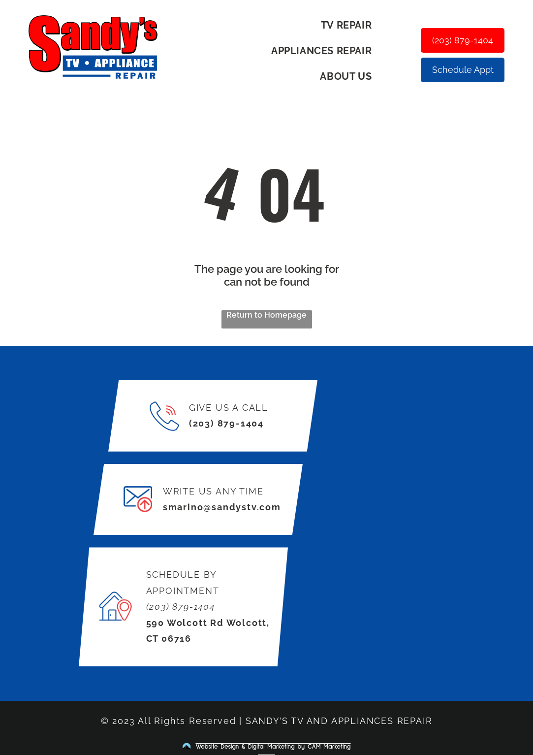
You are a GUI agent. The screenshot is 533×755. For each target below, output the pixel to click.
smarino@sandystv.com (222, 507)
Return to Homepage (266, 315)
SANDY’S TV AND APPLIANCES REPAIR (339, 721)
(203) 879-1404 (226, 423)
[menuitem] (350, 25)
